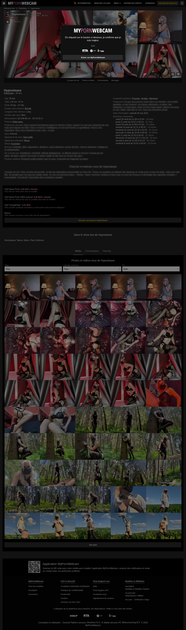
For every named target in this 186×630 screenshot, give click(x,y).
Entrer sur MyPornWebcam (93, 57)
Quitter (93, 45)
